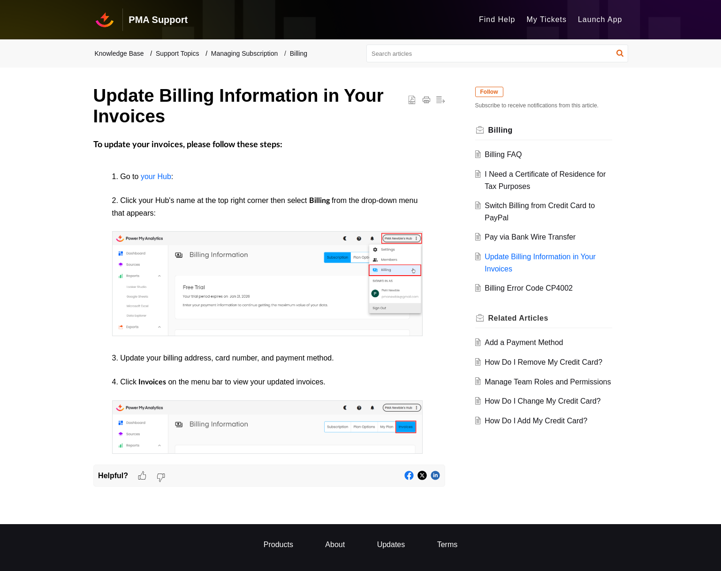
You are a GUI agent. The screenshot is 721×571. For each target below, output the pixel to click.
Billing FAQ (503, 154)
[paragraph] (269, 298)
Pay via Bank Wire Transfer (530, 237)
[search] (497, 53)
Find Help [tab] (497, 19)
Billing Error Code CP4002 (529, 288)
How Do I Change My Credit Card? (542, 401)
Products (278, 544)
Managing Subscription (244, 53)
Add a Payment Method (524, 342)
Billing (298, 53)
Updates (391, 544)
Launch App (600, 19)
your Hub (156, 176)
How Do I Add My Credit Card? (536, 421)
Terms (447, 544)
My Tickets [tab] (546, 19)
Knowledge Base (119, 53)
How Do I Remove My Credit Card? (543, 362)
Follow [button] (489, 92)
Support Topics (177, 53)
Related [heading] (518, 318)
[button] (619, 53)
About (335, 544)
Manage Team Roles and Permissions (548, 382)
